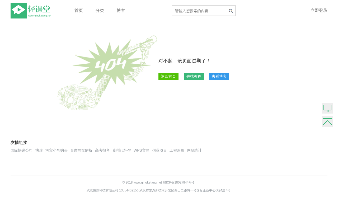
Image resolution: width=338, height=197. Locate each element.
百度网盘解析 (81, 150)
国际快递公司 (22, 150)
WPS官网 (141, 150)
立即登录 (319, 10)
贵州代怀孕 (121, 150)
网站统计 (194, 150)
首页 (78, 10)
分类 (100, 10)
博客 (121, 10)
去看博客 (219, 76)
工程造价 (177, 150)
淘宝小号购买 (56, 150)
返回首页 (168, 76)
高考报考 (102, 150)
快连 (39, 150)
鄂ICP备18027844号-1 (178, 182)
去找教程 (193, 76)
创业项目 (159, 150)
